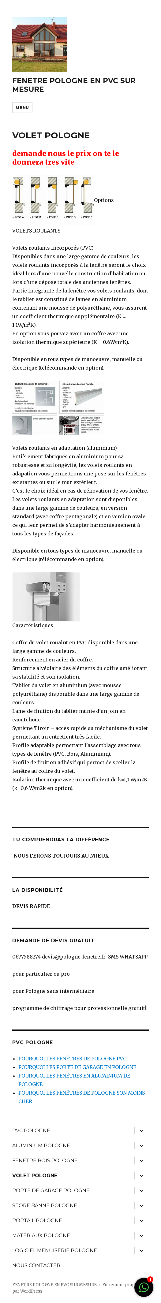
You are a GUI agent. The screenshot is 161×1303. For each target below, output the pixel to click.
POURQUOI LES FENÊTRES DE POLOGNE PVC (72, 1058)
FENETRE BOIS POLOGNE (45, 1160)
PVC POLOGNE (31, 1131)
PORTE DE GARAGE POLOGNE (51, 1190)
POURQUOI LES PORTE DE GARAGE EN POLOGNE (77, 1067)
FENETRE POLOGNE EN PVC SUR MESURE (54, 1284)
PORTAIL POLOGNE (37, 1220)
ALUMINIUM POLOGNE (41, 1146)
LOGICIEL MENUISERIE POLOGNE (54, 1250)
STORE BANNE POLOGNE (44, 1205)
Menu (22, 107)
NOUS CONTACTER (36, 1265)
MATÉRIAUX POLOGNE (41, 1235)
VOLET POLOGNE (34, 1175)
